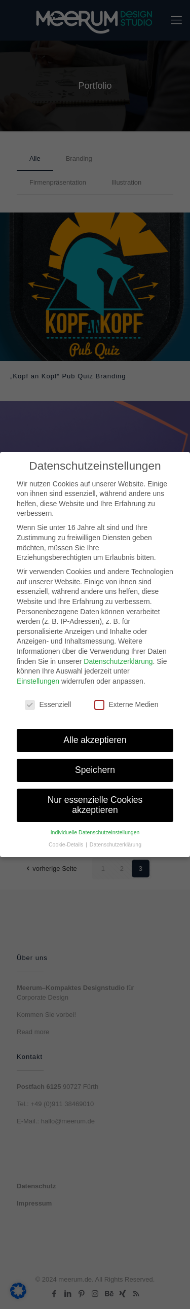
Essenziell (48, 699)
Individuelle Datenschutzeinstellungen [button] (95, 827)
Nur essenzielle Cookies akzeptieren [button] (95, 800)
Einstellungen (38, 675)
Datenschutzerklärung (118, 656)
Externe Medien (126, 699)
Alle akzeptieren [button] (95, 735)
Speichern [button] (95, 765)
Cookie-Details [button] (67, 839)
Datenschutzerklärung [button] (115, 839)
